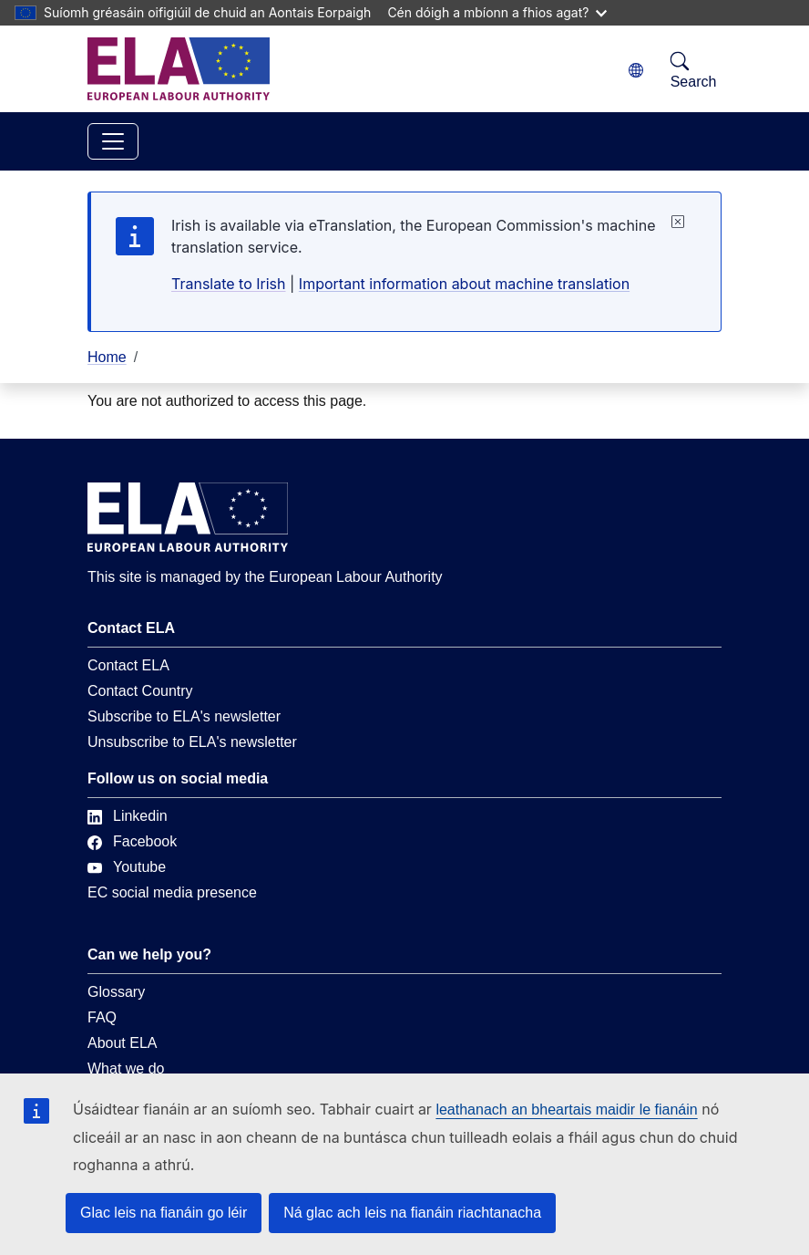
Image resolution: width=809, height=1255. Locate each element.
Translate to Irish (228, 284)
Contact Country (140, 691)
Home (107, 357)
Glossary (116, 992)
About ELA (122, 1043)
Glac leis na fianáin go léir (163, 1212)
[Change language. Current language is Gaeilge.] (636, 70)
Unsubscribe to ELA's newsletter (192, 742)
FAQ (102, 1017)
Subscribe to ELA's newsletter (184, 716)
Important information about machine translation (464, 284)
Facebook (132, 841)
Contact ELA (128, 665)
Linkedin (127, 816)
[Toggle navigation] (112, 141)
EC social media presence (172, 892)
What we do (125, 1068)
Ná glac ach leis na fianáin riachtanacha (412, 1212)
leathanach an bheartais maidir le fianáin (566, 1109)
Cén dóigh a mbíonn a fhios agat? (497, 12)
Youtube (126, 867)
